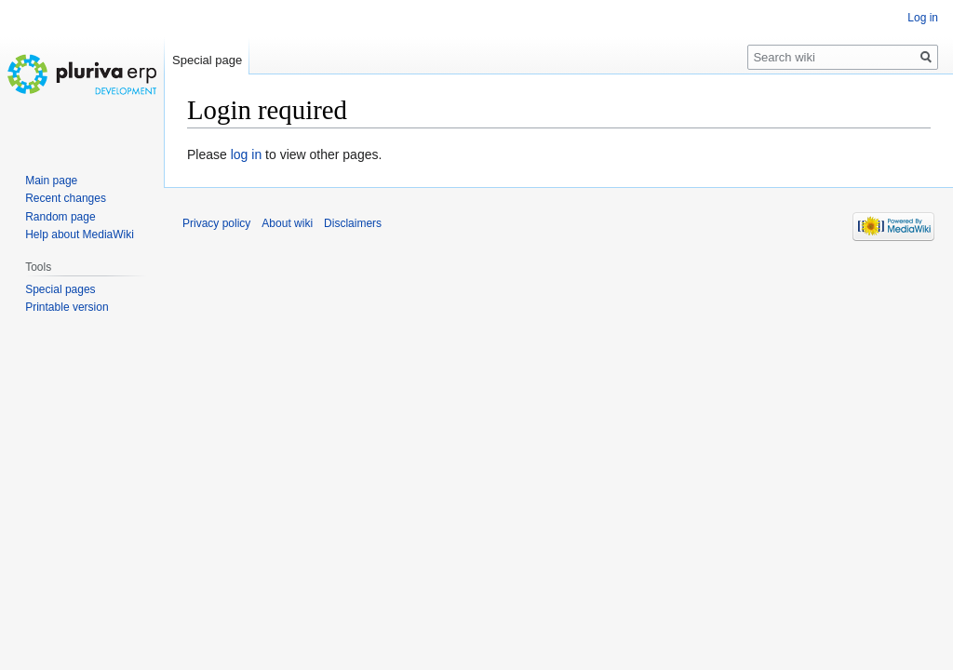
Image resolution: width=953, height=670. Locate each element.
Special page (207, 60)
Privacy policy (216, 223)
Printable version (66, 307)
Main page (51, 180)
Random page (60, 216)
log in (246, 154)
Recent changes (65, 198)
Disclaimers (353, 223)
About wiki (287, 223)
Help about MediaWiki (79, 234)
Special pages (60, 289)
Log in (922, 17)
